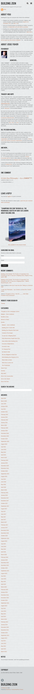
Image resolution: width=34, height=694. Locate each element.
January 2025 (4, 406)
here (10, 122)
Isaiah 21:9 (25, 22)
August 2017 (4, 508)
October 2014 (4, 600)
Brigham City (17, 159)
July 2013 (3, 640)
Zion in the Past (5, 381)
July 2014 (3, 608)
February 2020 (4, 428)
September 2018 (5, 473)
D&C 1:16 (16, 23)
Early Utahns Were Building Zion (10, 341)
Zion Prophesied (6, 365)
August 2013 (4, 638)
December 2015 (5, 562)
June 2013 (3, 643)
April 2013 (3, 649)
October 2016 (4, 535)
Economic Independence (8, 343)
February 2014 (4, 622)
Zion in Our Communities (7, 376)
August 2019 (4, 444)
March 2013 (4, 651)
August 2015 (4, 573)
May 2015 (3, 581)
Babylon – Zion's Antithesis (7, 314)
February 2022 (4, 414)
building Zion (9, 164)
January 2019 (4, 463)
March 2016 (4, 554)
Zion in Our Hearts (5, 378)
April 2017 (3, 519)
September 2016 (5, 538)
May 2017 (3, 517)
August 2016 (4, 541)
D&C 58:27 (29, 32)
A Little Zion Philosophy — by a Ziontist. (15, 178)
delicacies (7, 108)
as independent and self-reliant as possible (17, 27)
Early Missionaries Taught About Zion (11, 338)
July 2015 (3, 576)
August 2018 (4, 476)
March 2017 (4, 522)
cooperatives (4, 139)
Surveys (3, 370)
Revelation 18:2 (7, 23)
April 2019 (3, 455)
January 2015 (4, 592)
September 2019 (5, 441)
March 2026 (4, 401)
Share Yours (4, 368)
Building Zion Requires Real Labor (10, 330)
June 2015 (3, 578)
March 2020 (4, 425)
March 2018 (4, 490)
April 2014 (3, 616)
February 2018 (4, 492)
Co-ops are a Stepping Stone (9, 335)
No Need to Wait (6, 352)
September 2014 (5, 603)
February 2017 (4, 525)
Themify (3, 303)
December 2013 (5, 627)
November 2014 (5, 597)
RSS (5, 9)
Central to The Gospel (7, 333)
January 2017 (4, 527)
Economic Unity (5, 346)
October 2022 (4, 411)
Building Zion (4, 687)
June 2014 (3, 611)
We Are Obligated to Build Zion (9, 354)
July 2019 (3, 446)
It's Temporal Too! (6, 349)
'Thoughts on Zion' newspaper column (10, 311)
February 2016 (4, 557)
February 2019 (4, 460)
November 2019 (5, 436)
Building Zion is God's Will (8, 327)
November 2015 (5, 565)
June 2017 (3, 514)
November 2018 (5, 468)
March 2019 (4, 457)
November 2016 (5, 533)
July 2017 (3, 511)
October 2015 (4, 568)
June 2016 (3, 546)
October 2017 (4, 503)
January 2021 (4, 422)
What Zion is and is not (7, 362)
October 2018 (4, 471)
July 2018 (3, 479)
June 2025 (3, 403)
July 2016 (3, 543)
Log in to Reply (28, 178)
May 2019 (3, 452)
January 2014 (4, 624)
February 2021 (4, 420)
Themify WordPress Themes (17, 689)
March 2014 (4, 619)
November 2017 (5, 500)
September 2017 (5, 506)
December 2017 (5, 498)
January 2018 (4, 495)
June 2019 (3, 449)
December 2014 (5, 595)
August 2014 (4, 605)
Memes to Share (5, 319)
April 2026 (3, 398)
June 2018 (3, 481)
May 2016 (3, 549)
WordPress (8, 689)
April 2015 (3, 584)
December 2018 (5, 465)
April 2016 (3, 552)
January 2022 (4, 417)
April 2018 (3, 487)
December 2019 (5, 433)
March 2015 (4, 587)
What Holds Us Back (7, 360)
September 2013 (5, 635)
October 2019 (4, 438)
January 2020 (4, 430)
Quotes (3, 322)
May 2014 (3, 613)
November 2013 (5, 630)
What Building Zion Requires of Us (10, 357)
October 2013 (4, 632)
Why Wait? (3, 373)
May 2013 (3, 646)
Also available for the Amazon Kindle (17, 244)
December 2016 (5, 530)
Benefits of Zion (5, 316)
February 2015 (4, 589)
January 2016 (4, 560)
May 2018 (3, 484)
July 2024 (3, 409)
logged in (9, 196)
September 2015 (5, 570)
